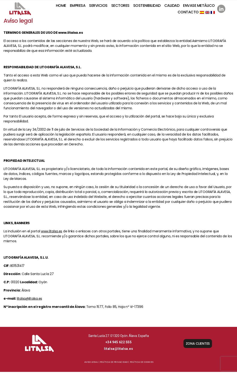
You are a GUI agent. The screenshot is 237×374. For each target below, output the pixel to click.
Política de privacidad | (114, 364)
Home (61, 6)
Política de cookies (142, 364)
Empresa (78, 6)
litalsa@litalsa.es (29, 300)
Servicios (98, 6)
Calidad (172, 6)
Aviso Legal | (92, 364)
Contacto (188, 13)
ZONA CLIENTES (198, 345)
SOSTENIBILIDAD (147, 6)
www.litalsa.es (51, 233)
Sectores (120, 6)
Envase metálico (199, 6)
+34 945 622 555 (118, 344)
